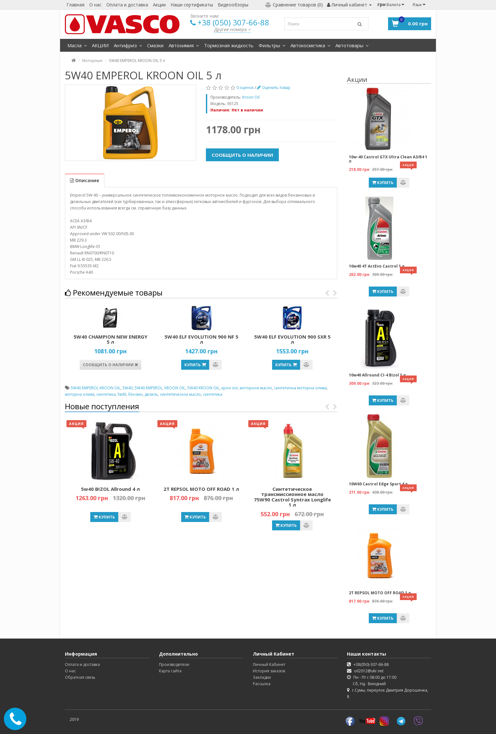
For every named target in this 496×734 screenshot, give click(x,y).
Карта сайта (170, 671)
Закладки (262, 677)
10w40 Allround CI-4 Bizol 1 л (377, 375)
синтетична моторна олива (300, 388)
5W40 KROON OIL (203, 388)
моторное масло (256, 388)
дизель (151, 394)
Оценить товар (273, 87)
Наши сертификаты (192, 5)
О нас (95, 5)
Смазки (155, 45)
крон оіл (229, 388)
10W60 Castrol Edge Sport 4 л (378, 484)
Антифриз (128, 45)
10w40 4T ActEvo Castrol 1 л (376, 266)
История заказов (269, 671)
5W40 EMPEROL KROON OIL (95, 388)
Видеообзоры (233, 5)
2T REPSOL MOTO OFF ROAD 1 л (201, 489)
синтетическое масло (180, 394)
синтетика (106, 394)
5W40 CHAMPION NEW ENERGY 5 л (110, 339)
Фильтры (272, 45)
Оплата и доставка (127, 5)
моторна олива (79, 394)
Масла (77, 45)
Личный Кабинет (269, 664)
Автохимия (184, 45)
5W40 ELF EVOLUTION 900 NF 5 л (201, 339)
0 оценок (245, 87)
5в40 (122, 394)
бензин (135, 394)
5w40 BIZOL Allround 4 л (110, 489)
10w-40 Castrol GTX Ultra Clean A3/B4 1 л (388, 159)
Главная (75, 5)
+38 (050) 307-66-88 (233, 22)
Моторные (92, 60)
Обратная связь (80, 677)
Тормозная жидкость (228, 45)
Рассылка (261, 683)
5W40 (127, 388)
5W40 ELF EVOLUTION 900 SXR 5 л (292, 339)
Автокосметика (310, 45)
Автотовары (351, 45)
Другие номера (232, 29)
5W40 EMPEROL (149, 388)
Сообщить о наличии (242, 155)
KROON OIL (174, 388)
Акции (159, 5)
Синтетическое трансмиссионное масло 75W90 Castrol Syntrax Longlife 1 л (292, 497)
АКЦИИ (100, 45)
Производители (174, 664)
